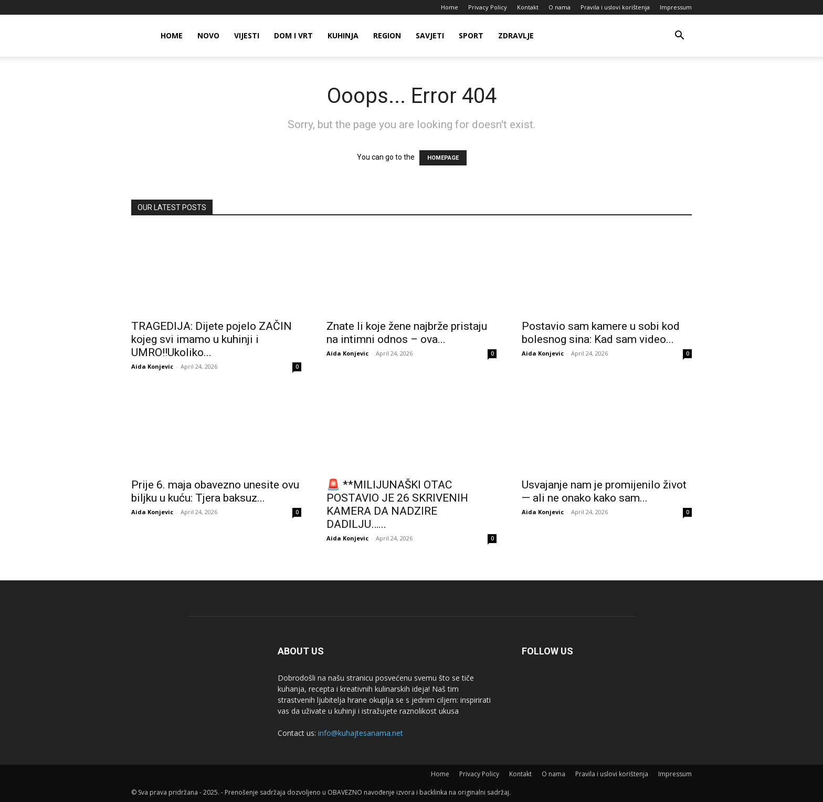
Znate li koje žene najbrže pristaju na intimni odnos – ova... (406, 333)
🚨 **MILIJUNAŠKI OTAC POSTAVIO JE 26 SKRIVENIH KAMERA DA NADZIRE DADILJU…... (397, 504)
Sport (471, 35)
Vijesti (246, 35)
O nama (559, 7)
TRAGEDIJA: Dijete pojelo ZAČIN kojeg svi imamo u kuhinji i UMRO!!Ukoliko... (211, 339)
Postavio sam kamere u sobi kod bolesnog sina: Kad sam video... (601, 333)
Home (449, 7)
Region (387, 35)
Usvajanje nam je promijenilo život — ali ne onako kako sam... (604, 491)
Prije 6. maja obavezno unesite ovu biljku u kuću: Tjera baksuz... (215, 491)
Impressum (676, 7)
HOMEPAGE (443, 157)
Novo (208, 35)
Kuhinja (343, 35)
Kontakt (528, 7)
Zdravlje (516, 35)
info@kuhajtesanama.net (360, 733)
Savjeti (430, 35)
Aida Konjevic (152, 366)
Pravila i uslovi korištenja (615, 7)
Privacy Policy (487, 7)
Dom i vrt (293, 35)
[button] (679, 36)
